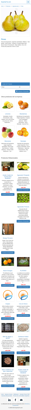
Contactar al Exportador (22, 91)
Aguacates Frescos (23, 207)
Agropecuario (15, 6)
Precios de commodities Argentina (21, 395)
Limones (7, 114)
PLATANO (23, 270)
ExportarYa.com (6, 2)
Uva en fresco (23, 304)
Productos (8, 6)
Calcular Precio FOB (24, 394)
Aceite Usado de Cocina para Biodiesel (8, 176)
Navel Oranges (7, 270)
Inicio (2, 6)
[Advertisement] (15, 64)
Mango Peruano (8, 238)
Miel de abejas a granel (8, 337)
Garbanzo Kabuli (23, 336)
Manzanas (8, 141)
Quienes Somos (8, 394)
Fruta (22, 6)
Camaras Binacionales (6, 395)
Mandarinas (23, 114)
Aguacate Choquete (23, 175)
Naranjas (23, 141)
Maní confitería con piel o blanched (8, 370)
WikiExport (16, 394)
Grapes (7, 304)
